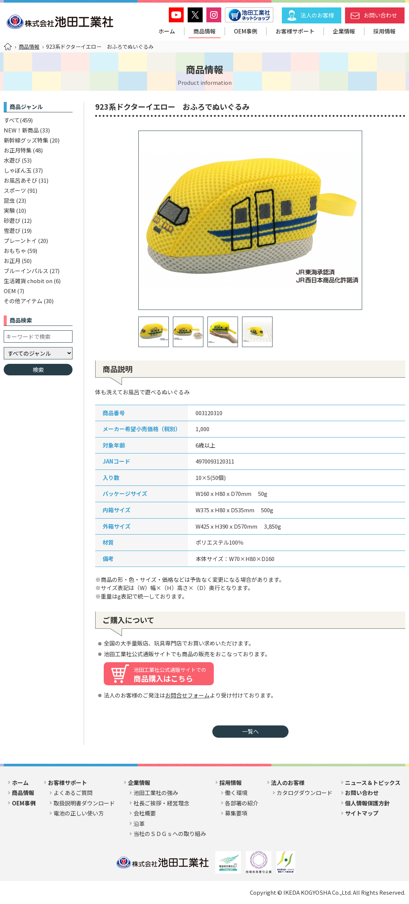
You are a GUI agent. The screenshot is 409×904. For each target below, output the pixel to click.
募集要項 (236, 813)
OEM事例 (245, 31)
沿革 (139, 823)
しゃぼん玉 (18, 170)
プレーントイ (20, 240)
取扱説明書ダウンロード (84, 803)
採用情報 (384, 31)
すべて (12, 120)
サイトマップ (362, 813)
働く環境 (236, 792)
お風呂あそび (20, 180)
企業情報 (344, 31)
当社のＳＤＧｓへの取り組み (169, 833)
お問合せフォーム (187, 695)
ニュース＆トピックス (372, 782)
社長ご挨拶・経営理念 (161, 803)
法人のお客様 (317, 15)
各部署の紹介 (241, 803)
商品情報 (204, 31)
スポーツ (15, 190)
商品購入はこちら (169, 675)
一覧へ (250, 731)
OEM (10, 291)
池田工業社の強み (155, 792)
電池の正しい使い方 (79, 813)
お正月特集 (18, 150)
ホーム (166, 31)
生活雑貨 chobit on (28, 281)
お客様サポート (295, 31)
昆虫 (9, 200)
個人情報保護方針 (367, 803)
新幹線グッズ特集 (26, 140)
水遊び (12, 160)
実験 (9, 210)
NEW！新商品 (21, 130)
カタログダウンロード (304, 792)
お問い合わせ (380, 15)
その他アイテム (23, 301)
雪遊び (12, 230)
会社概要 (144, 813)
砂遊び (12, 220)
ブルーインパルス (26, 271)
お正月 (12, 261)
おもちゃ (15, 250)
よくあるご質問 (73, 792)
